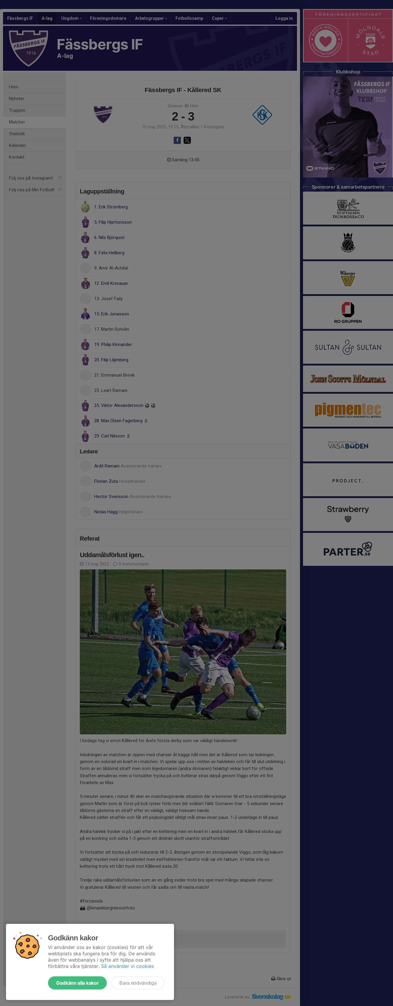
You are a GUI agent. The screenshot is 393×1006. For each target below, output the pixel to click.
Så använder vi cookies (127, 966)
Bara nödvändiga (137, 983)
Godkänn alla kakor (77, 983)
